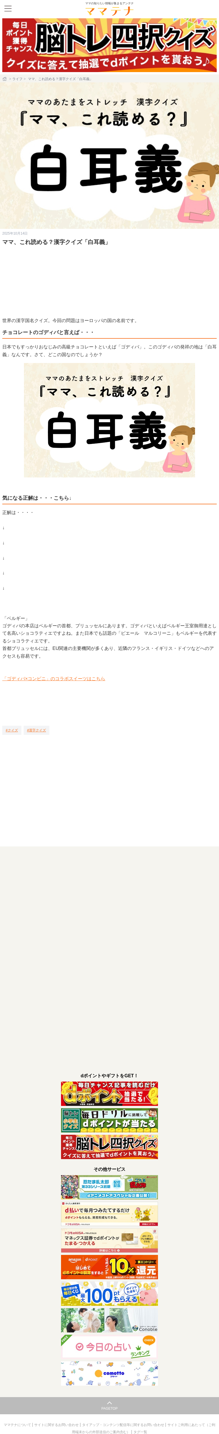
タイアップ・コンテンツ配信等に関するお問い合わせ (123, 1425)
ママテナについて (18, 1425)
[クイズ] (11, 730)
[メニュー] (8, 8)
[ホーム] (5, 79)
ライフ (17, 79)
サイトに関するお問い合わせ (57, 1425)
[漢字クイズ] (37, 730)
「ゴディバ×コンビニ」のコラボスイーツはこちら (53, 678)
